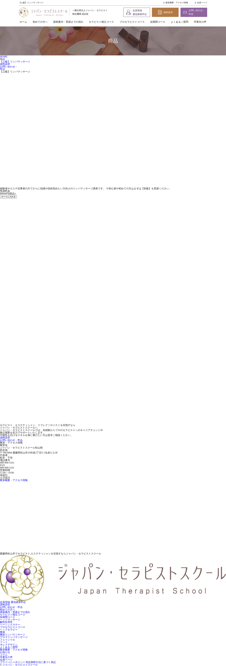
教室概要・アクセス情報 (177, 2)
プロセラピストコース (132, 21)
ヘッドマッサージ (10, 619)
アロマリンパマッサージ (14, 637)
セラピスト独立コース (101, 21)
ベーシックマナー (10, 624)
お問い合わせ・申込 (197, 12)
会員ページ (202, 2)
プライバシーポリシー (13, 662)
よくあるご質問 (179, 21)
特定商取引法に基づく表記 (41, 662)
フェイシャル (7, 639)
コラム (4, 654)
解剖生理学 (6, 622)
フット (4, 642)
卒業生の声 (200, 21)
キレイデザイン (9, 644)
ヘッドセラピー (9, 629)
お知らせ (5, 652)
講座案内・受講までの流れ (68, 21)
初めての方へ (40, 21)
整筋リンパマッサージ (12, 634)
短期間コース (157, 21)
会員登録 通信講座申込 (140, 12)
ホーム (23, 21)
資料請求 (168, 12)
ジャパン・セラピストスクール (20, 664)
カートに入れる (8, 196)
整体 (2, 632)
